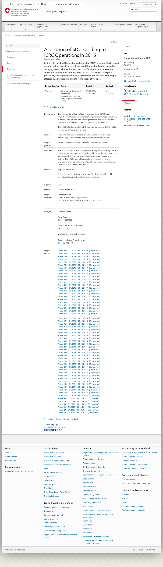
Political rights (89, 463)
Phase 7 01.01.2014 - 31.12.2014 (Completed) (78, 401)
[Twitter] (48, 430)
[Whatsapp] (57, 430)
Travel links (48, 488)
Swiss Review (88, 525)
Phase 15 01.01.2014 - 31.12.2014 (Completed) (79, 381)
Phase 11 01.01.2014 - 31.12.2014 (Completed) (79, 393)
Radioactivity (49, 480)
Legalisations (88, 479)
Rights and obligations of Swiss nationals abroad (60, 536)
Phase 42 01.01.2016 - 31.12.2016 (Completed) (79, 305)
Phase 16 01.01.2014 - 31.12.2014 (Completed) (79, 378)
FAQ (46, 469)
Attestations (88, 483)
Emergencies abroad (91, 471)
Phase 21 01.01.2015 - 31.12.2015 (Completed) (79, 367)
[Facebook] (45, 430)
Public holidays (11, 457)
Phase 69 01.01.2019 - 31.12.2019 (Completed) (79, 268)
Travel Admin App (51, 496)
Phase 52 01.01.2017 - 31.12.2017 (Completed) (79, 282)
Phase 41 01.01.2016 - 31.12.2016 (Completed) (79, 308)
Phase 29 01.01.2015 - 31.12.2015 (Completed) (79, 344)
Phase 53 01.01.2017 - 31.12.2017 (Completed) (79, 279)
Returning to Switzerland (54, 527)
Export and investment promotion (136, 483)
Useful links (87, 521)
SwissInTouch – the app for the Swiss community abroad (98, 542)
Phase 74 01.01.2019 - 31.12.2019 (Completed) (79, 253)
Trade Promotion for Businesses (96, 537)
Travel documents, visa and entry (57, 465)
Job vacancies (10, 461)
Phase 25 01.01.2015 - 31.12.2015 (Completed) (79, 355)
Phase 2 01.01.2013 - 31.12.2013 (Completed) (78, 410)
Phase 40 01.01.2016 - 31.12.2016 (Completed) (79, 311)
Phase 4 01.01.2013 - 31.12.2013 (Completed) (78, 404)
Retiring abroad (50, 523)
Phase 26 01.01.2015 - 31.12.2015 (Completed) (79, 352)
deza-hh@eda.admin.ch (138, 81)
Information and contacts (132, 457)
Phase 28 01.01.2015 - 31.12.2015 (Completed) (79, 347)
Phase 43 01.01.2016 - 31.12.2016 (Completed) (79, 302)
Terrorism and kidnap (53, 472)
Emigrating (48, 511)
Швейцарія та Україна (122, 27)
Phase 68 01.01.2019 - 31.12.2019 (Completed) (79, 271)
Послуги (84, 27)
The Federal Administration (21, 4)
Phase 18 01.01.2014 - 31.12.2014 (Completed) (79, 373)
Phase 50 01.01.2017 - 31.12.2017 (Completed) (79, 288)
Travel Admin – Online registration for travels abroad (98, 516)
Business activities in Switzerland (135, 469)
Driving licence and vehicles (94, 467)
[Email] (60, 430)
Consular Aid (49, 484)
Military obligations (91, 495)
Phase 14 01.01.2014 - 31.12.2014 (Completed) (79, 384)
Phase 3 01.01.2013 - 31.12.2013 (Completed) (78, 407)
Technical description (55, 107)
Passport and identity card (93, 459)
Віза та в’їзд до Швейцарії (100, 27)
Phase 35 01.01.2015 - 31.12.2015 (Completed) (79, 327)
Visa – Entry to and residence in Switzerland (139, 453)
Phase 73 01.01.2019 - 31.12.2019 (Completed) (79, 256)
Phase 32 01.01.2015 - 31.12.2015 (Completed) (79, 335)
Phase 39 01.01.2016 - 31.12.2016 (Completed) (79, 314)
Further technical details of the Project (63, 419)
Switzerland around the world (67, 4)
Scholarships (88, 507)
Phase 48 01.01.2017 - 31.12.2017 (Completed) (79, 294)
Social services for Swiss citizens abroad (99, 475)
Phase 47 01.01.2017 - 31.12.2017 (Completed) (79, 296)
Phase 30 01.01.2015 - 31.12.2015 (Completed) (79, 341)
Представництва (25, 27)
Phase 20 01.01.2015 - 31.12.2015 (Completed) (79, 370)
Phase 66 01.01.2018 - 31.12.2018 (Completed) (79, 274)
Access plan (131, 69)
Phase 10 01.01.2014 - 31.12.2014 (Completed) (79, 395)
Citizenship (87, 529)
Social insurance (89, 487)
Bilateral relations (129, 479)
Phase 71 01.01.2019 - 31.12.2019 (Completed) (79, 262)
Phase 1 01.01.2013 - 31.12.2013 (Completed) (78, 413)
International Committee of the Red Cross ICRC (137, 119)
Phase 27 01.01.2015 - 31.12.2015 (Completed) (79, 350)
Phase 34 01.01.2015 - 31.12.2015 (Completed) (79, 330)
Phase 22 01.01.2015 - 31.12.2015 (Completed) (79, 364)
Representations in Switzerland (56, 507)
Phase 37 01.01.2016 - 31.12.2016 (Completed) (79, 321)
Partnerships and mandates (133, 506)
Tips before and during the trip (56, 461)
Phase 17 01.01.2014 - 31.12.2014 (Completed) (79, 375)
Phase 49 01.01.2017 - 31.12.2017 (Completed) (79, 291)
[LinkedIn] (51, 430)
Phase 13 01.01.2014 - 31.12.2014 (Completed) (79, 387)
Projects (125, 502)
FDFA (43, 4)
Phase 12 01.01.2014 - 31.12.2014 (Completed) (79, 390)
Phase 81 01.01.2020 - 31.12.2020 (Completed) (79, 251)
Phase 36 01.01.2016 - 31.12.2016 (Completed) (79, 324)
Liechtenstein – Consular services (96, 511)
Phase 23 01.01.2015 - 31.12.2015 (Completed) (79, 361)
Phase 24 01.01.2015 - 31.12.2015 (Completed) (79, 358)
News (7, 453)
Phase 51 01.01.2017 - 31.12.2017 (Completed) (79, 285)
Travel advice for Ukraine (54, 453)
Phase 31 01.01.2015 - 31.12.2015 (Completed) (79, 338)
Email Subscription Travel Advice (57, 492)
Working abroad (51, 519)
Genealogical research (92, 503)
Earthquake (48, 476)
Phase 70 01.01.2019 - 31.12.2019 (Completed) (79, 265)
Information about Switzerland (134, 465)
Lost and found (89, 491)
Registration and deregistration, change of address (100, 454)
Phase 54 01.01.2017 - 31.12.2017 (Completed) (79, 276)
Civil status (87, 533)
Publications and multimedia (133, 510)
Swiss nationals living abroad (55, 531)
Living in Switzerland (130, 461)
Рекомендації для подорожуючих (45, 27)
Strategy (125, 494)
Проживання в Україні (67, 27)
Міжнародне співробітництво (145, 27)
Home (7, 35)
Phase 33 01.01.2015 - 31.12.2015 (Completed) (79, 332)
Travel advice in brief (52, 457)
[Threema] (54, 430)
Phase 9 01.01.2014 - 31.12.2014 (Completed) (78, 398)
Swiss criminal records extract (95, 499)
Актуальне (11, 27)
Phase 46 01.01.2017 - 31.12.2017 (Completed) (79, 299)
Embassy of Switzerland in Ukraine (19, 472)
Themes (125, 498)
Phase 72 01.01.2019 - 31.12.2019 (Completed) (79, 259)
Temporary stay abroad (53, 515)
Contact (127, 46)
